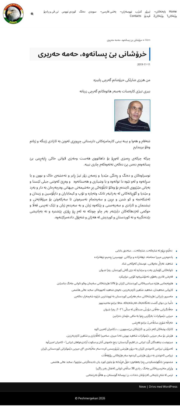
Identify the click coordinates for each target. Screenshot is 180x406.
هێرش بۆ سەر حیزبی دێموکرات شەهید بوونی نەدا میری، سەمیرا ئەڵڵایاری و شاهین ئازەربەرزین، (119, 336)
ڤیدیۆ (147, 16)
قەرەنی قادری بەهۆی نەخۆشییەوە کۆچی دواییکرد (146, 278)
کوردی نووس (66, 11)
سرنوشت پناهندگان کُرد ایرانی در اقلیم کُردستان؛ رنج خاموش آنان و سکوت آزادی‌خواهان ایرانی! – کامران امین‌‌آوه (109, 343)
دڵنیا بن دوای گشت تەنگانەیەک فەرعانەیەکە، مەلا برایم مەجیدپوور (136, 304)
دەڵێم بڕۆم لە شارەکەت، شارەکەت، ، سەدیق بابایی (144, 251)
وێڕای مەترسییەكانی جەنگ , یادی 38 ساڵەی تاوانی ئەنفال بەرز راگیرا (134, 369)
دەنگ (80, 11)
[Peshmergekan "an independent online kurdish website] (13, 13)
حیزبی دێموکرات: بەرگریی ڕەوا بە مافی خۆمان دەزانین (143, 317)
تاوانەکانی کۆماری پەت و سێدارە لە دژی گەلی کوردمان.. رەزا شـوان (136, 271)
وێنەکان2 (158, 16)
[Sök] (32, 14)
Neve (142, 388)
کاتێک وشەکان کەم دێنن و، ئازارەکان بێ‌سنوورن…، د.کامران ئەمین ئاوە (133, 330)
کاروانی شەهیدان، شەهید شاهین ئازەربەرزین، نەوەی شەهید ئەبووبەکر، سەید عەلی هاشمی (122, 291)
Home (173, 11)
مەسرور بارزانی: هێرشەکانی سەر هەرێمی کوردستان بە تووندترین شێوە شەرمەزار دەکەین (123, 297)
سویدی (91, 11)
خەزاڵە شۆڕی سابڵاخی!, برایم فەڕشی (152, 323)
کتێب (138, 11)
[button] (154, 11)
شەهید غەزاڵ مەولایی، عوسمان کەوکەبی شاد (147, 264)
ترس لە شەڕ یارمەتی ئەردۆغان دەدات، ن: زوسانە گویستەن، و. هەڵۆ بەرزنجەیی (129, 376)
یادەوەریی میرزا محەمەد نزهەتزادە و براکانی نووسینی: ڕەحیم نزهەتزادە (133, 258)
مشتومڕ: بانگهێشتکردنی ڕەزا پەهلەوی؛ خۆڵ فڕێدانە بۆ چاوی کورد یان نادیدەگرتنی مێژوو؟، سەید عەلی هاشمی (112, 363)
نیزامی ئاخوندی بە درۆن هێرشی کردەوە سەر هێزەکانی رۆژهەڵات (137, 356)
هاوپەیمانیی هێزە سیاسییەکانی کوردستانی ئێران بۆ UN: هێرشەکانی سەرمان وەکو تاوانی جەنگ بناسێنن (115, 284)
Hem (147, 40)
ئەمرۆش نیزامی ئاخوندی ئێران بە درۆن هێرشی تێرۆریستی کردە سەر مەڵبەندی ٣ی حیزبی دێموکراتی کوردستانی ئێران (107, 350)
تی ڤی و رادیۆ (48, 11)
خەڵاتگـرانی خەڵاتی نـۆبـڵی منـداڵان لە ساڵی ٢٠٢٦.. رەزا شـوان (138, 310)
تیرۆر (147, 11)
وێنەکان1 (172, 16)
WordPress (170, 388)
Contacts (135, 16)
